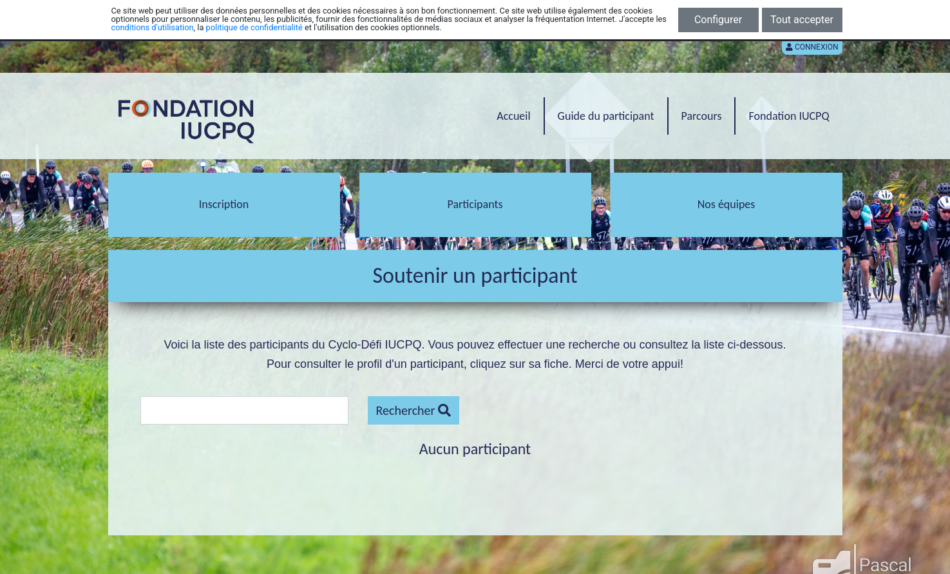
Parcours (701, 116)
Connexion (812, 47)
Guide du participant (606, 116)
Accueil (513, 116)
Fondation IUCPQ (788, 116)
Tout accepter (801, 20)
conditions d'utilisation (152, 27)
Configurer (718, 20)
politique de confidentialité (254, 27)
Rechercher (413, 410)
